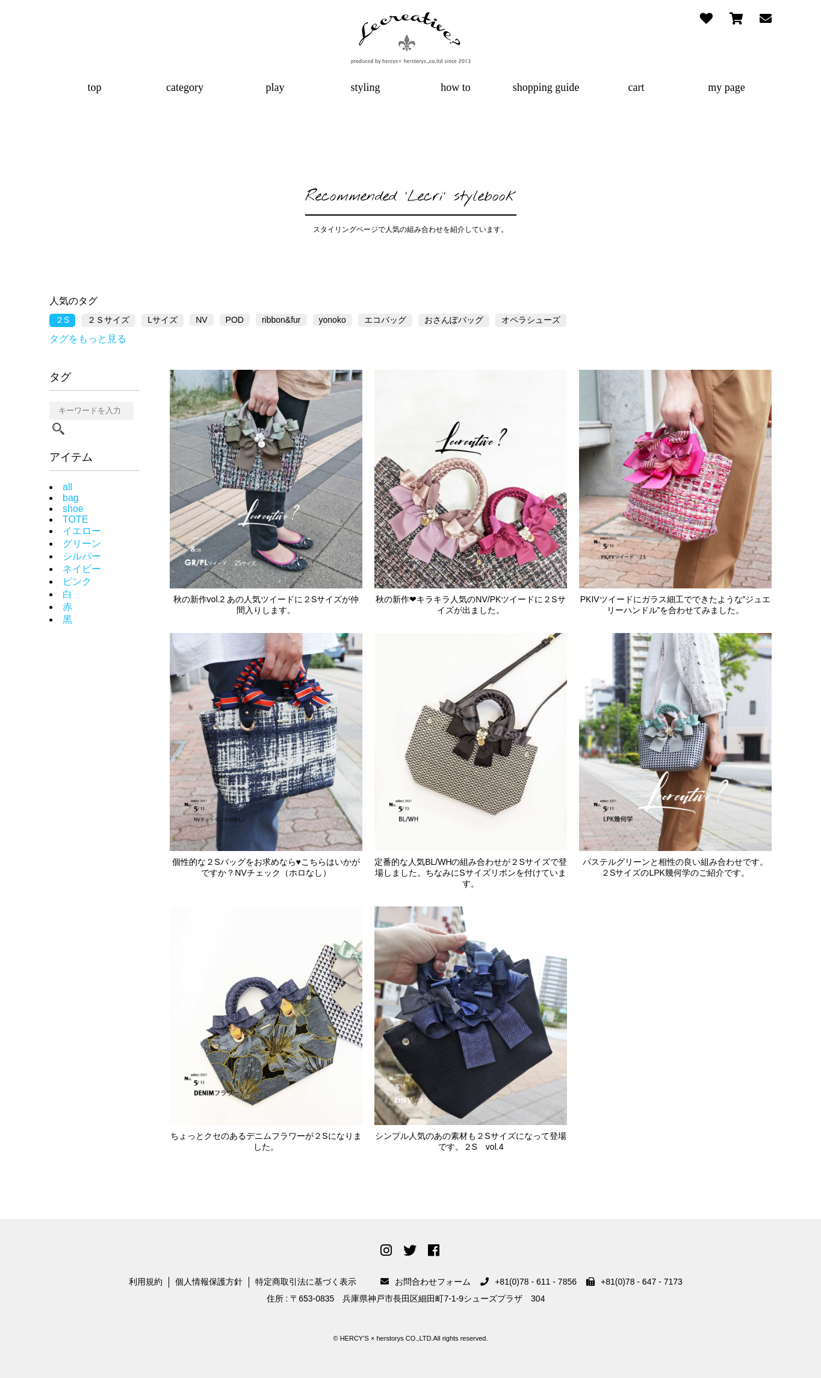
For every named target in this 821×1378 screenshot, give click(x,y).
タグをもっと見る (87, 339)
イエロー (82, 531)
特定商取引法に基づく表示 (305, 1281)
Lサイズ (162, 320)
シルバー (82, 556)
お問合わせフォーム (425, 1281)
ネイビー (82, 569)
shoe (73, 509)
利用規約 (146, 1281)
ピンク (77, 581)
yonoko (332, 320)
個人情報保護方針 (209, 1281)
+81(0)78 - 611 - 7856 (528, 1281)
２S (62, 320)
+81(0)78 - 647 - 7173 (634, 1281)
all (67, 487)
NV (201, 320)
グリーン (82, 543)
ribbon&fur (281, 320)
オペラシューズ (530, 320)
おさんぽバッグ (453, 320)
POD (235, 320)
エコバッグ (385, 320)
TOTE (75, 519)
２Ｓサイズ (108, 320)
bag (71, 498)
